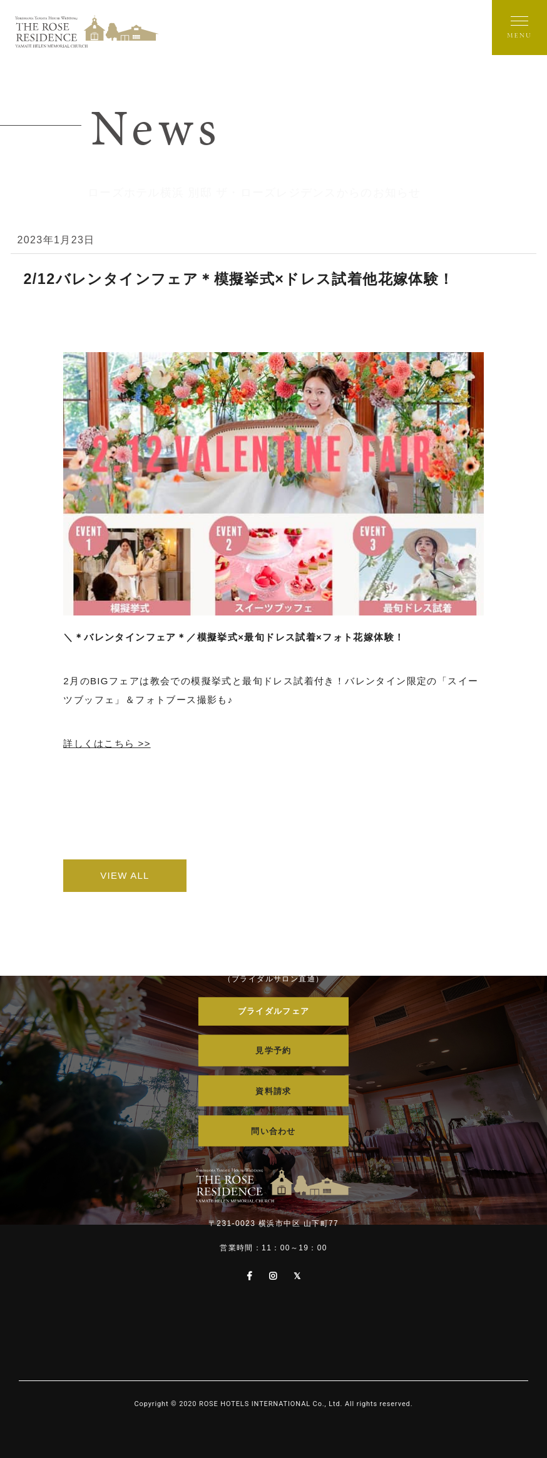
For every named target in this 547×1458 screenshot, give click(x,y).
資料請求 (273, 1091)
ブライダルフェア (273, 1011)
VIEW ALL (155, 875)
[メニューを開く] (519, 27)
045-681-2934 (274, 957)
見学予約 (273, 1051)
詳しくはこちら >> (107, 743)
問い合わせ (273, 1132)
